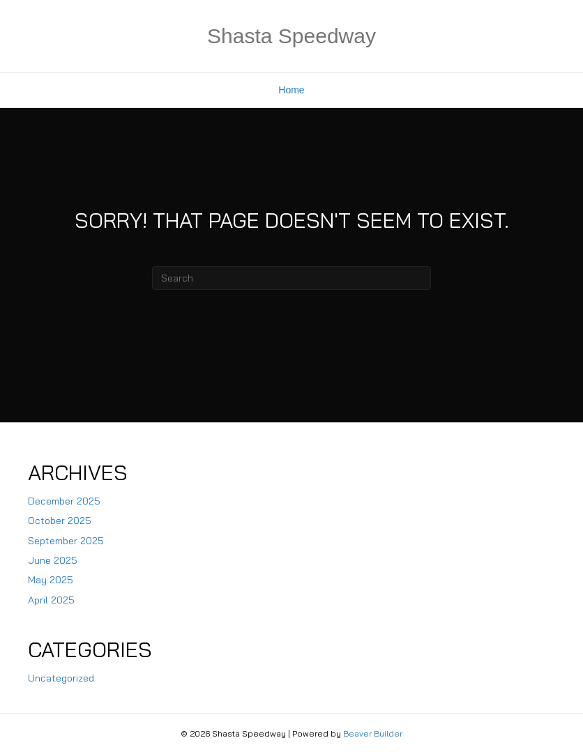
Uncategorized (61, 678)
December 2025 (64, 501)
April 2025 (51, 600)
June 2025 (52, 560)
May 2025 (50, 580)
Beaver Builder (372, 733)
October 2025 (59, 520)
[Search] (291, 278)
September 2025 (66, 540)
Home (291, 89)
